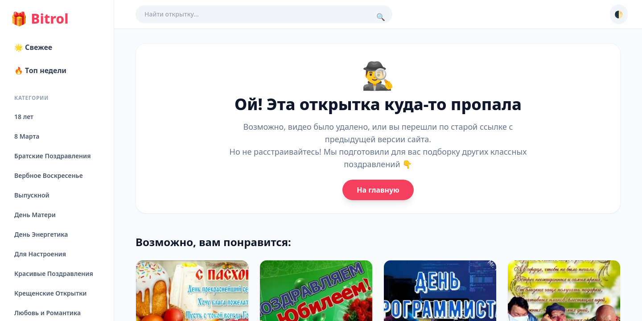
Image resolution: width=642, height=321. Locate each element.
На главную (378, 190)
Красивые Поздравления (53, 273)
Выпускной (31, 195)
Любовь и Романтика (47, 313)
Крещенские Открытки (50, 293)
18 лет (23, 116)
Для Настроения (40, 254)
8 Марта (26, 136)
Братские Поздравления (52, 156)
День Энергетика (41, 234)
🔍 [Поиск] (380, 17)
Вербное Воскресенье (48, 175)
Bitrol (39, 19)
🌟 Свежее (33, 47)
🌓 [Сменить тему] (618, 14)
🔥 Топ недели (40, 70)
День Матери (35, 214)
